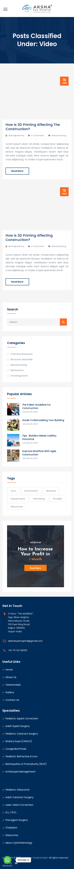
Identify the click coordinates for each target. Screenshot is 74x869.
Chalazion (11, 827)
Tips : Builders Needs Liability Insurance (39, 437)
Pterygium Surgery (16, 820)
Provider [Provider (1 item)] (57, 498)
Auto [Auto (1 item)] (13, 490)
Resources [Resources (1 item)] (17, 506)
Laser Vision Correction (19, 805)
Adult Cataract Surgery (19, 797)
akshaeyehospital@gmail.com (25, 640)
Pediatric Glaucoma (17, 789)
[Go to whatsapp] (7, 860)
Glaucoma (11, 835)
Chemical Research (21, 354)
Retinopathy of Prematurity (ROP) (26, 764)
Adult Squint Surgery (17, 726)
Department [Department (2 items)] (18, 498)
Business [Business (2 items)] (51, 490)
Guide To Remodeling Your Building (43, 420)
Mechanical (16, 370)
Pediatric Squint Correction (21, 718)
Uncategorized (19, 375)
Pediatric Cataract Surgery (21, 733)
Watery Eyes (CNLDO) (18, 741)
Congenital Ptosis (15, 749)
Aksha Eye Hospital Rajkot (35, 857)
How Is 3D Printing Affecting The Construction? (33, 126)
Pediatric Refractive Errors (21, 756)
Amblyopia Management (20, 771)
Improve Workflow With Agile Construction (39, 453)
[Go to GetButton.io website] (7, 866)
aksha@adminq (16, 135)
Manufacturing (59, 135)
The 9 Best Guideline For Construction (36, 406)
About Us (10, 677)
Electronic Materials (21, 359)
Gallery (9, 692)
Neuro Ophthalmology (18, 843)
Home (9, 669)
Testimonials (13, 685)
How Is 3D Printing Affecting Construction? (29, 237)
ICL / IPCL (10, 812)
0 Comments (37, 135)
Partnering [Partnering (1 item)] (39, 498)
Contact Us (12, 700)
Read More (17, 171)
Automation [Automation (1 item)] (31, 490)
